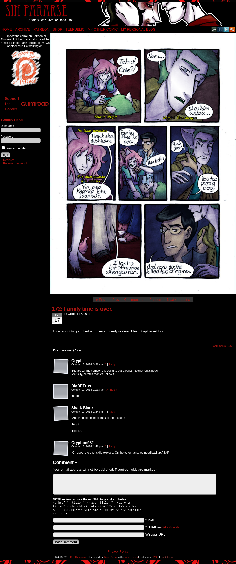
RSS (232, 29)
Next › (171, 299)
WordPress (110, 559)
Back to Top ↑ (169, 559)
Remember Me (14, 148)
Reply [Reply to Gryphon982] (112, 446)
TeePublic (75, 29)
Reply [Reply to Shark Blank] (112, 411)
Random (155, 299)
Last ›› (185, 299)
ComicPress (130, 559)
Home (7, 29)
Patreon (41, 29)
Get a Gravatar (170, 529)
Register (8, 160)
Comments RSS (222, 346)
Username (7, 126)
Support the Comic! (27, 103)
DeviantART (214, 29)
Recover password (15, 163)
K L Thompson (78, 559)
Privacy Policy (117, 553)
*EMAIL (163, 529)
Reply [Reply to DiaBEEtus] (113, 389)
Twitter (226, 29)
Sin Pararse (118, 14)
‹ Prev (114, 299)
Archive (22, 29)
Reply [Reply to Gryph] (112, 364)
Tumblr (220, 29)
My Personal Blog (138, 29)
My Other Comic (103, 29)
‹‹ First (100, 299)
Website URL (155, 536)
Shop (57, 29)
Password (7, 136)
